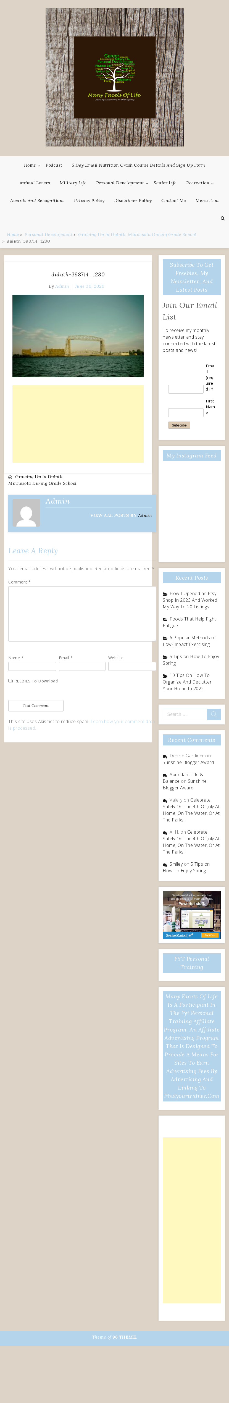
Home (30, 165)
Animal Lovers (35, 182)
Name (15, 657)
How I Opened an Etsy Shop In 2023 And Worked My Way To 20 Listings (190, 600)
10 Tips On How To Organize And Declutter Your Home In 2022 (187, 682)
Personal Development (120, 182)
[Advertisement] (78, 424)
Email (66, 657)
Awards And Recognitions (37, 200)
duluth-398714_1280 (78, 274)
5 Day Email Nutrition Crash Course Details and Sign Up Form (138, 165)
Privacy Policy (89, 200)
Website (116, 657)
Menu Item (207, 200)
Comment (19, 582)
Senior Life (165, 182)
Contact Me (173, 200)
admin (62, 286)
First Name (210, 406)
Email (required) (210, 377)
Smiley (176, 864)
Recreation (197, 182)
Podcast (54, 165)
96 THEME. (124, 1337)
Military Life (73, 182)
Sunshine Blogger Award (188, 762)
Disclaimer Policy (133, 200)
